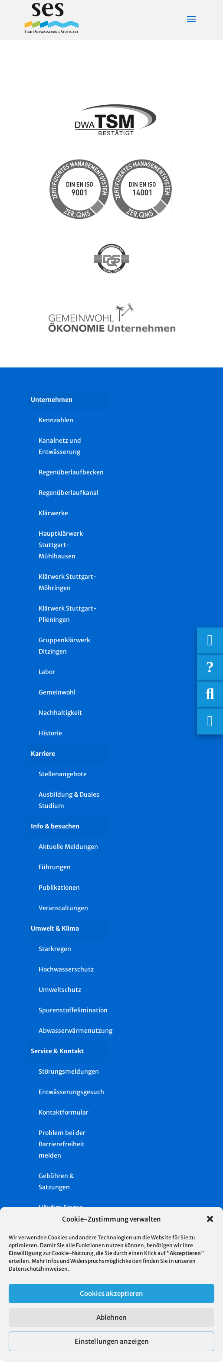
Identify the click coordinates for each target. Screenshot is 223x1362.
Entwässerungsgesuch (71, 1092)
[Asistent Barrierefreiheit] (210, 721)
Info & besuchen (55, 826)
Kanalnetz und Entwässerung (60, 446)
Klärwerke (53, 513)
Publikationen (59, 887)
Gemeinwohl (57, 692)
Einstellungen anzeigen (112, 1341)
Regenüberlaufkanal (68, 493)
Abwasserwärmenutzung (73, 1031)
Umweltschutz (60, 990)
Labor (47, 672)
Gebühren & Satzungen (56, 1181)
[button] (210, 1219)
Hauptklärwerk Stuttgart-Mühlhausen (61, 545)
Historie (50, 733)
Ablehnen (111, 1317)
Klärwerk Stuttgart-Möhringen (68, 582)
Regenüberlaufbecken (71, 472)
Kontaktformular (64, 1112)
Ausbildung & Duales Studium (69, 800)
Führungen (55, 867)
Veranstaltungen (63, 908)
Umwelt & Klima (55, 928)
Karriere (43, 754)
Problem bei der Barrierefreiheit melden (62, 1144)
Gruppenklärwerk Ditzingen (64, 645)
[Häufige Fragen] (210, 667)
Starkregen (55, 949)
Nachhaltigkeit (60, 713)
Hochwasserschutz (66, 969)
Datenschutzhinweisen (38, 1268)
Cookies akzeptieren (111, 1293)
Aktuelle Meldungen (68, 847)
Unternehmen (51, 400)
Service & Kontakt (57, 1051)
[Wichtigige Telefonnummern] (210, 641)
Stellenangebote (63, 774)
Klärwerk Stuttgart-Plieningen (68, 614)
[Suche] (210, 694)
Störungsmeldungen (69, 1071)
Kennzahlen (56, 420)
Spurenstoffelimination (73, 1010)
